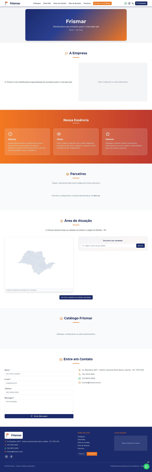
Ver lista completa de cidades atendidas (76, 297)
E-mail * (8, 380)
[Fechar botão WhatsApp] (148, 462)
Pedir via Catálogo (102, 3)
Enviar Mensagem (39, 417)
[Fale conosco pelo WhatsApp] (146, 466)
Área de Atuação (75, 3)
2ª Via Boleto (141, 3)
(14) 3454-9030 (88, 375)
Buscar (140, 247)
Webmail (81, 454)
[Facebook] (11, 456)
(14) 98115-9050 (88, 380)
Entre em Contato (60, 3)
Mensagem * (9, 399)
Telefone (8, 389)
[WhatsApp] (126, 3)
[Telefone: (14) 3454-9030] (133, 3)
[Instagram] (129, 3)
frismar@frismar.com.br (91, 384)
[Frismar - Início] (12, 3)
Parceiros (87, 3)
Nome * (7, 371)
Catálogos (37, 3)
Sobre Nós (47, 3)
